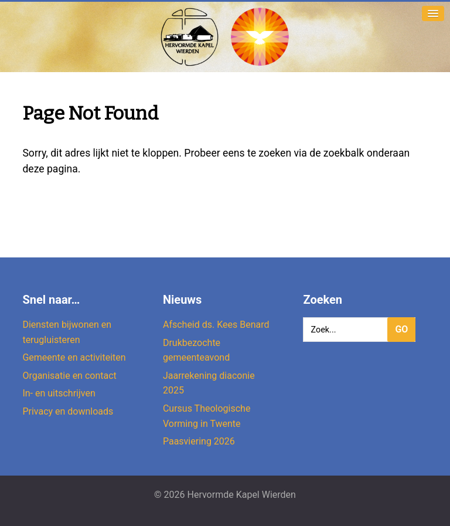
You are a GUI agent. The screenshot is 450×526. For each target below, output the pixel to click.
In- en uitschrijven (58, 393)
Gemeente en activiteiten (73, 357)
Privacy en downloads (67, 411)
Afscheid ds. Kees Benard (216, 324)
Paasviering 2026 (199, 441)
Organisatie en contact (69, 375)
